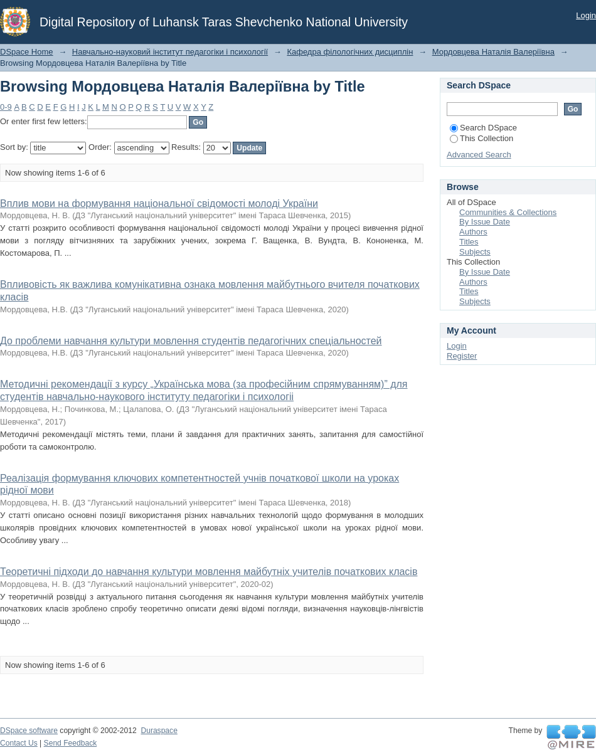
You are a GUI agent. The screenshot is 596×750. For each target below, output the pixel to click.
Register (462, 356)
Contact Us (19, 743)
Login (586, 15)
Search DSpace (483, 127)
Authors (473, 231)
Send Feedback (70, 743)
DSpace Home (26, 51)
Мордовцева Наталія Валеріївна (493, 51)
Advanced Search (479, 154)
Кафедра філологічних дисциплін (350, 51)
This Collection (481, 138)
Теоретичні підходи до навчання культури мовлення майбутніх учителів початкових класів (208, 571)
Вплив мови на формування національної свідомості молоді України (159, 203)
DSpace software (29, 730)
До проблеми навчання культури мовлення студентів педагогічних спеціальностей (191, 340)
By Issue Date (484, 221)
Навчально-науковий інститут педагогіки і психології (170, 51)
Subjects (475, 251)
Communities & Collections (507, 212)
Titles (469, 241)
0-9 (6, 107)
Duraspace (159, 730)
